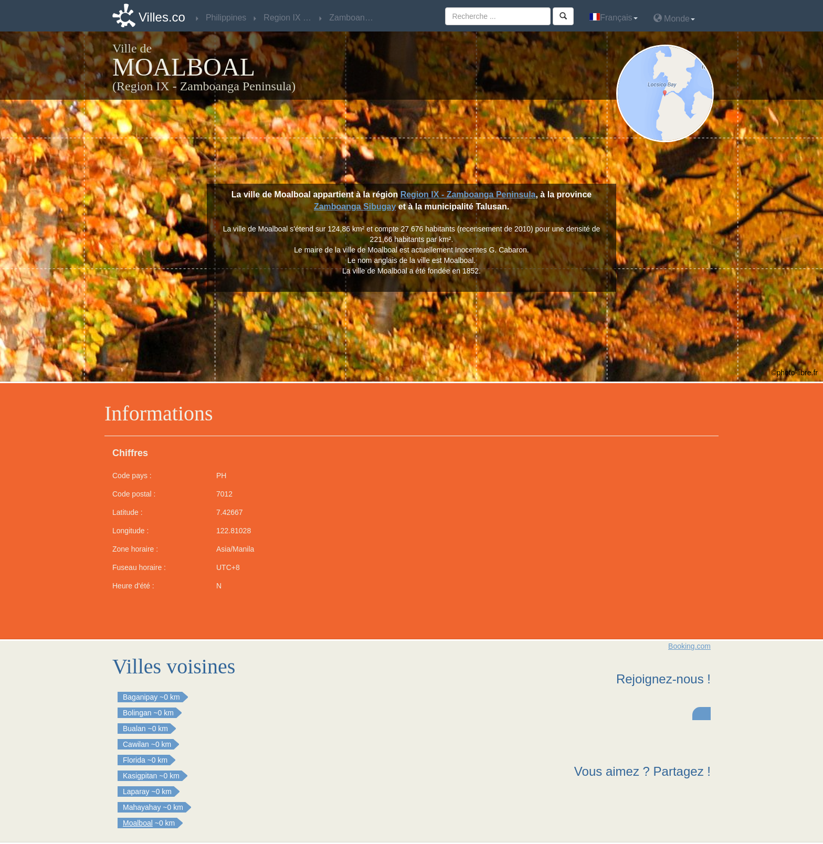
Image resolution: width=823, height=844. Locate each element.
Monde (674, 18)
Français (613, 17)
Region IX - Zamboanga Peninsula (468, 194)
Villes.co (162, 17)
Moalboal (138, 823)
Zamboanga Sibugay (355, 206)
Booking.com (689, 646)
